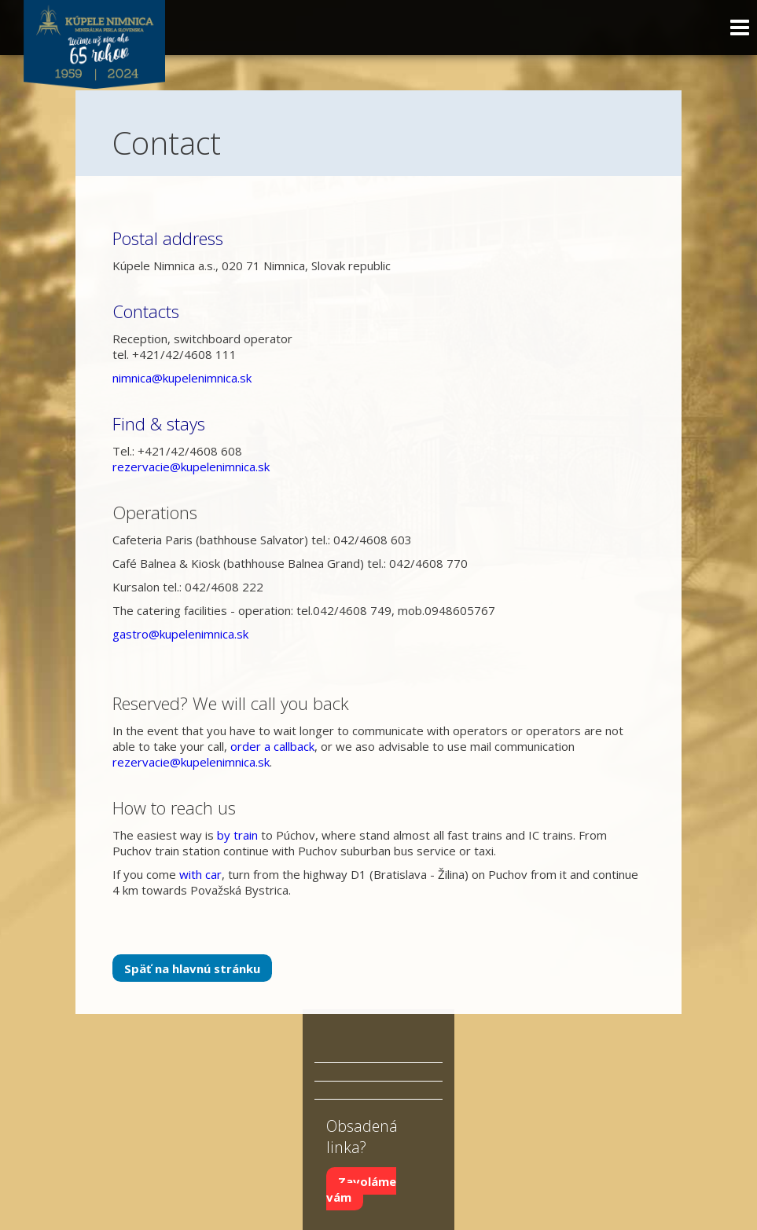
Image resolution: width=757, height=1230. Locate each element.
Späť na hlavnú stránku (192, 968)
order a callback (272, 746)
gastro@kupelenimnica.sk (180, 634)
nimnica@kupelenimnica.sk (182, 378)
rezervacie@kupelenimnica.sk (191, 466)
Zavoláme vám (361, 1188)
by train (237, 835)
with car (200, 874)
